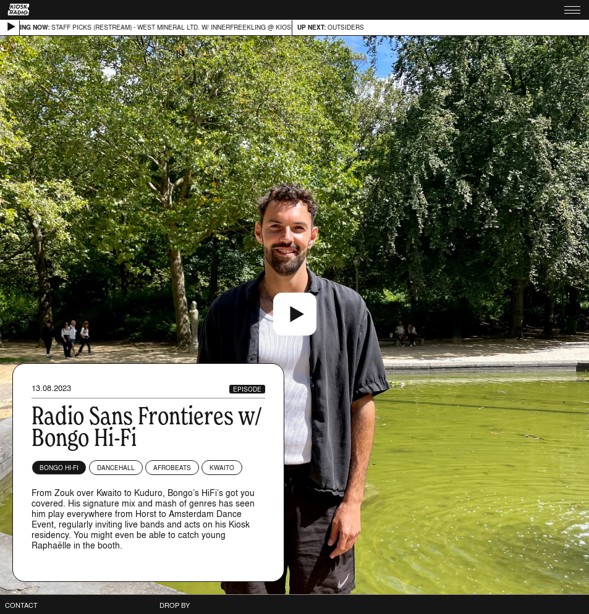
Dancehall (116, 467)
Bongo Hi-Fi (59, 467)
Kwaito (222, 467)
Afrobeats (172, 467)
